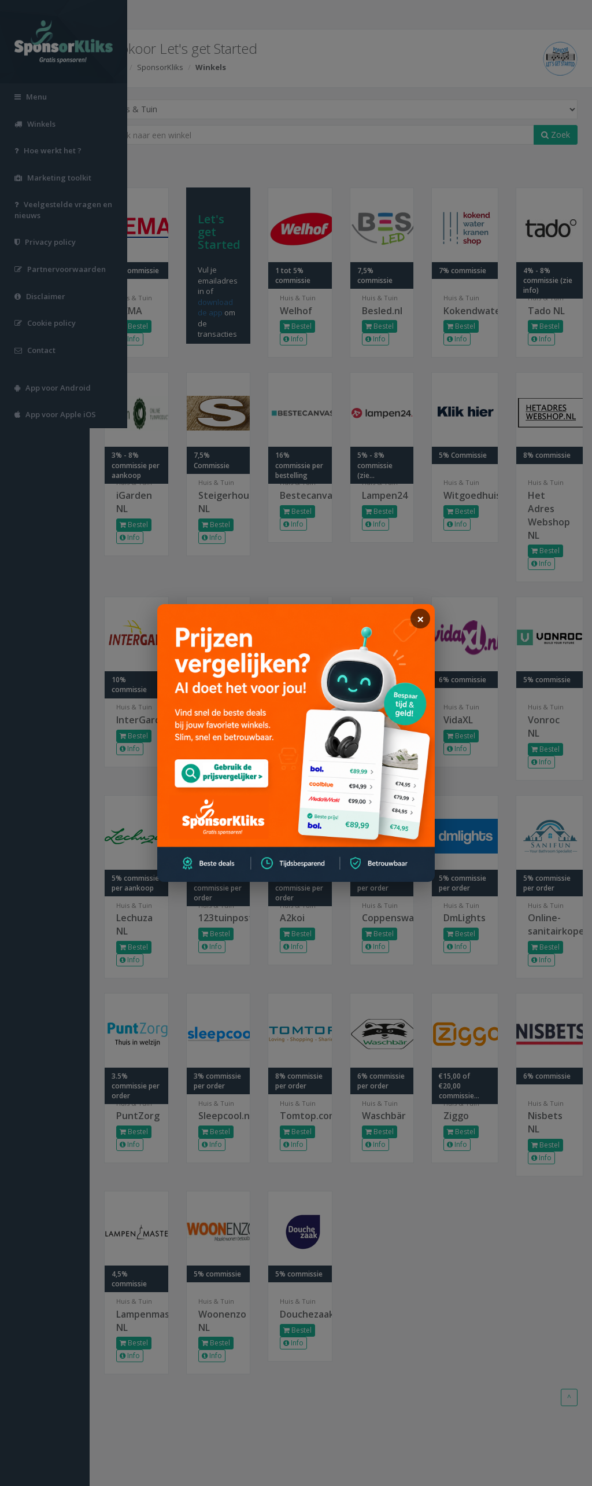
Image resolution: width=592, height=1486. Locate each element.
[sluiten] (420, 618)
